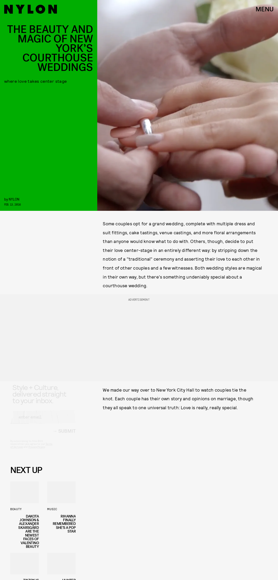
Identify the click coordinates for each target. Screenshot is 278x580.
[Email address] (43, 421)
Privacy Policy (36, 451)
